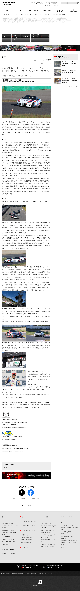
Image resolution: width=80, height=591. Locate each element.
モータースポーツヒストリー (28, 531)
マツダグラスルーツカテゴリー (38, 60)
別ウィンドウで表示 (45, 63)
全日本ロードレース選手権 (28, 525)
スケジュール (24, 548)
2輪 (22, 517)
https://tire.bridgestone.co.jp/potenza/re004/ (14, 451)
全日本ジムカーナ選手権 (8, 530)
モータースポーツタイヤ (8, 549)
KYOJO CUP (5, 544)
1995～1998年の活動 (26, 540)
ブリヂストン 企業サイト (36, 2)
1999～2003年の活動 (26, 537)
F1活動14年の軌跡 (26, 542)
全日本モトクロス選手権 (47, 546)
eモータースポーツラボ (67, 525)
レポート (49, 60)
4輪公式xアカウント (40, 3)
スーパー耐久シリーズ (7, 523)
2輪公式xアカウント (53, 3)
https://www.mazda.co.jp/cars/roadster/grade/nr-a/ (16, 427)
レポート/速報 (44, 517)
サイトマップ (48, 5)
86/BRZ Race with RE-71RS (9, 541)
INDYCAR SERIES (6, 537)
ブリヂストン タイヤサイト (52, 2)
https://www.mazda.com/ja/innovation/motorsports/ (16, 422)
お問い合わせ (56, 5)
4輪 (29, 60)
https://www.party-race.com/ (10, 439)
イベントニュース (65, 547)
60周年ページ (24, 535)
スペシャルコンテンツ (66, 517)
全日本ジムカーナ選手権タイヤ (9, 554)
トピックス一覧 (73, 86)
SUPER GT (4, 521)
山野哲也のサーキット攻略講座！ (69, 540)
